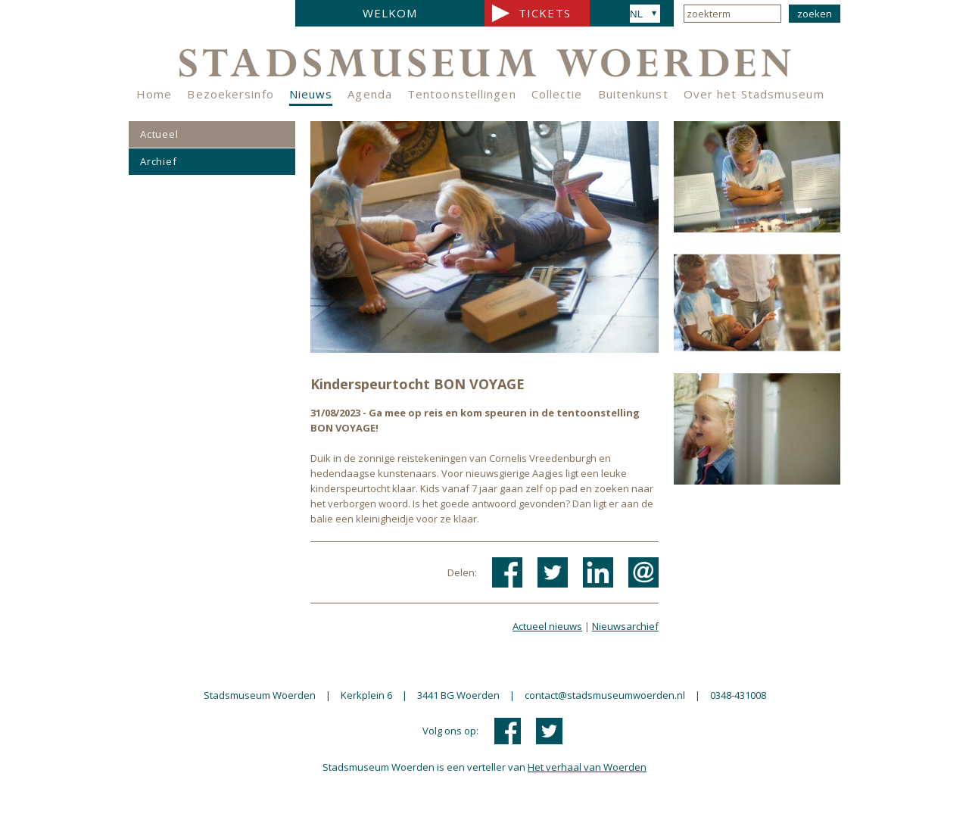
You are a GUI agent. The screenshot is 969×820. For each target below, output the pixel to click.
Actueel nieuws (547, 626)
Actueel (159, 134)
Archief (158, 161)
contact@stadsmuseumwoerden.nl (605, 695)
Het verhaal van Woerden (587, 767)
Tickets (545, 12)
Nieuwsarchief (625, 626)
